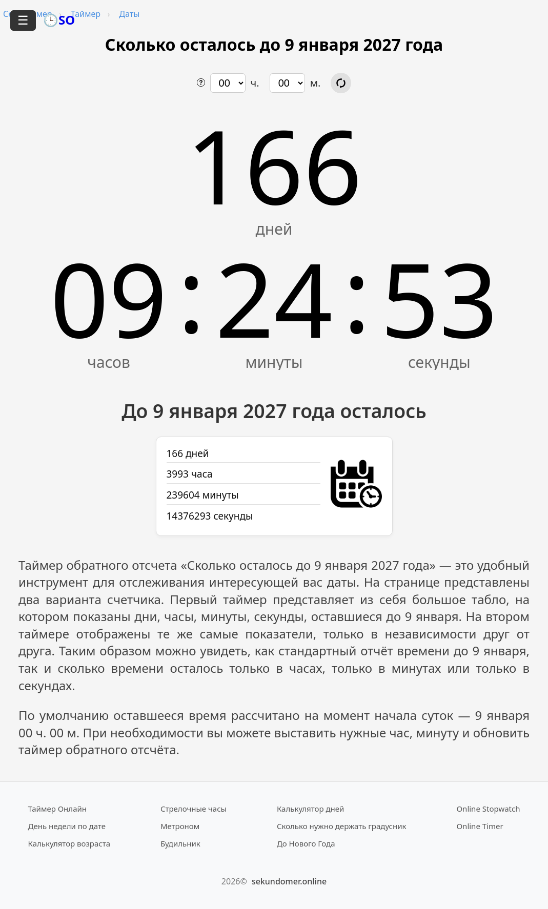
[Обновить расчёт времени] (341, 83)
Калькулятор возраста (69, 843)
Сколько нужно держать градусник (342, 826)
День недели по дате (67, 826)
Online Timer (479, 826)
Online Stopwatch (488, 808)
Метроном (179, 826)
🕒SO (59, 19)
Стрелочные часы (193, 808)
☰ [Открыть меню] (23, 20)
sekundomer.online (289, 881)
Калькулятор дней (310, 808)
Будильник (180, 843)
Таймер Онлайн (57, 808)
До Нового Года (306, 843)
